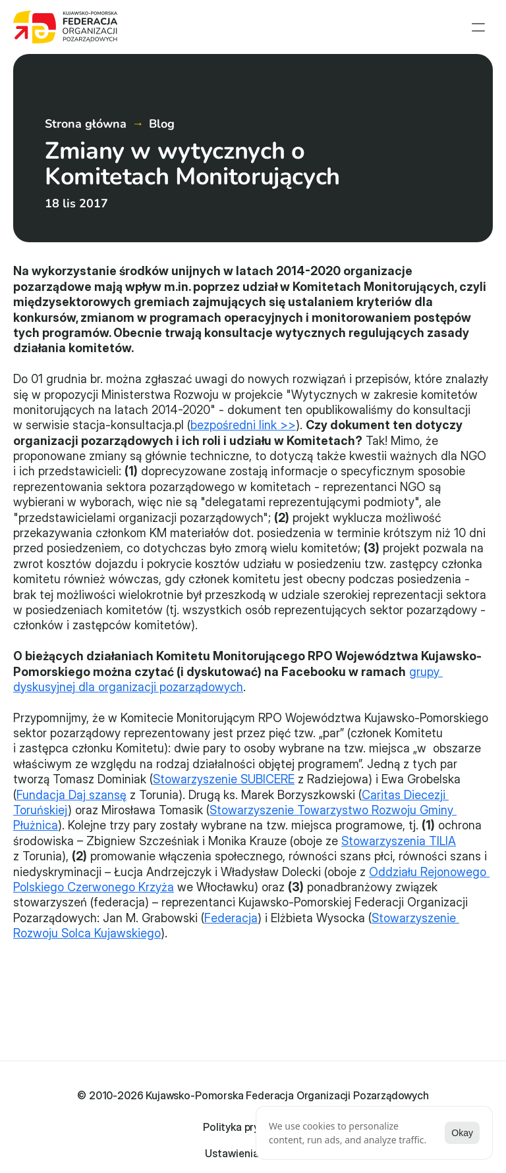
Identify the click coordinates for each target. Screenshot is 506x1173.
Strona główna (85, 124)
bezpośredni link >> (243, 425)
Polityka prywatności (253, 1105)
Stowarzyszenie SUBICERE (224, 779)
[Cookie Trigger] (253, 1127)
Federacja (231, 918)
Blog (162, 124)
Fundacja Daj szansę (71, 795)
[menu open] (478, 27)
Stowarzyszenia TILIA (398, 841)
